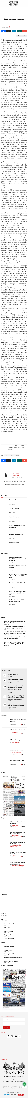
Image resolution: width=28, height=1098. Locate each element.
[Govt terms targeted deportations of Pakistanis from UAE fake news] (5, 577)
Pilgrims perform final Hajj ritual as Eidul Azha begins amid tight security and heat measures (16, 697)
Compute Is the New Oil (16, 750)
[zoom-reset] (21, 35)
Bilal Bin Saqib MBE (16, 752)
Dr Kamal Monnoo (16, 732)
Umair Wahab (15, 825)
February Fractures (13, 674)
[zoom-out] (18, 35)
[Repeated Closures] (5, 502)
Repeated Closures (14, 500)
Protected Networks (9, 924)
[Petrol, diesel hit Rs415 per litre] (5, 585)
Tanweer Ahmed (15, 835)
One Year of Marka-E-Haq (17, 760)
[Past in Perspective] (5, 519)
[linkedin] (14, 31)
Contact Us (14, 1086)
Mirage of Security (14, 542)
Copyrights (13, 1087)
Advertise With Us (7, 1086)
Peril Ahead (7, 927)
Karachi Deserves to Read (11, 961)
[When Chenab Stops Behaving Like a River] (5, 528)
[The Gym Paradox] (5, 511)
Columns (8, 27)
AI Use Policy (21, 1087)
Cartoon (3, 914)
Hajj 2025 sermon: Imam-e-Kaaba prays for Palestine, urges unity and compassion (16, 705)
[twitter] (8, 31)
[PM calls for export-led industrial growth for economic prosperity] (5, 559)
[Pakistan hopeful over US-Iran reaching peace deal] (5, 602)
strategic (7, 455)
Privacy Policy (6, 1087)
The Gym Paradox (14, 508)
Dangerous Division (9, 935)
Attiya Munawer (15, 742)
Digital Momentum (9, 938)
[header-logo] (13, 3)
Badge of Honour (8, 931)
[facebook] (9, 676)
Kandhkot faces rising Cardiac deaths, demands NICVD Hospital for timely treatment (14, 644)
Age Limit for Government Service (13, 957)
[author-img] (5, 722)
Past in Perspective (14, 517)
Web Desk (14, 855)
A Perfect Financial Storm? (16, 534)
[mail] (24, 31)
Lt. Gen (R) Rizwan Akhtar (18, 865)
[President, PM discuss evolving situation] (5, 568)
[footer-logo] (14, 1068)
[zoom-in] (25, 35)
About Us (21, 1086)
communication (15, 455)
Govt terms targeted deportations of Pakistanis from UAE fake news (18, 576)
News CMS (13, 1094)
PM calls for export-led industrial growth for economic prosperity (17, 558)
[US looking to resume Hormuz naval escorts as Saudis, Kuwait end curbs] (5, 594)
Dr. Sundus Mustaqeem (6, 26)
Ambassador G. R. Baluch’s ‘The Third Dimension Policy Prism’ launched (16, 447)
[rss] (19, 1036)
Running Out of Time (9, 954)
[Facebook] (3, 31)
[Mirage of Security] (5, 545)
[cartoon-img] (14, 905)
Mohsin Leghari (15, 723)
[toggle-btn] (26, 3)
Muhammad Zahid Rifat (17, 763)
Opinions (3, 27)
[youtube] (15, 1036)
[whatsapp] (19, 31)
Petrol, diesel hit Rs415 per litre (17, 583)
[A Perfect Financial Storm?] (5, 536)
